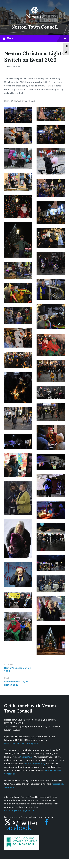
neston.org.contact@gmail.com (19, 810)
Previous (8, 664)
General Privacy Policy (34, 763)
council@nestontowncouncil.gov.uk (21, 743)
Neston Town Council (34, 26)
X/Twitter (21, 823)
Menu (34, 38)
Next (6, 678)
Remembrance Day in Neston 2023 (16, 683)
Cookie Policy (26, 756)
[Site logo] (34, 20)
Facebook (26, 825)
